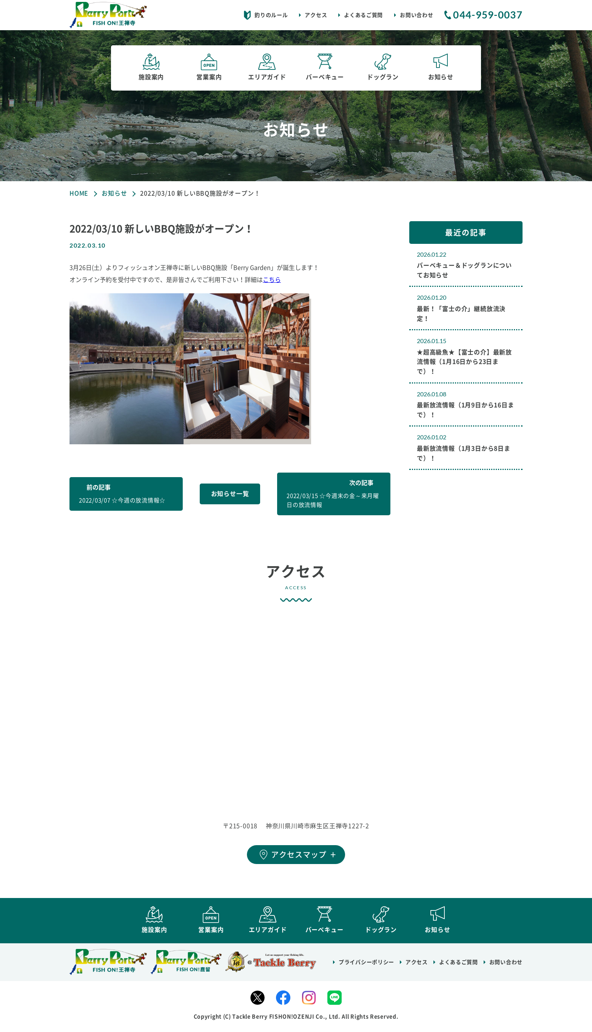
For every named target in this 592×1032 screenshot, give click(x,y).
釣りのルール (271, 15)
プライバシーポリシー (366, 966)
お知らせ (114, 193)
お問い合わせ (416, 15)
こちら (272, 280)
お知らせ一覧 (230, 494)
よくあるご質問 (363, 15)
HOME (78, 193)
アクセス (316, 15)
